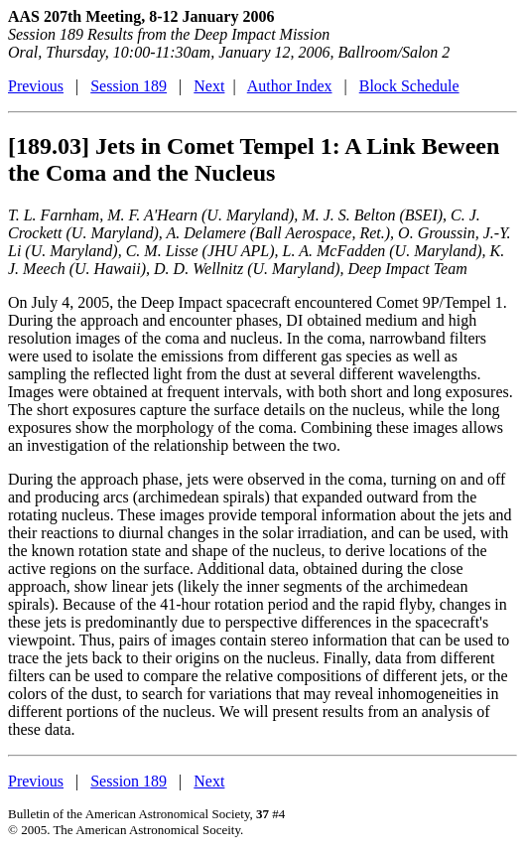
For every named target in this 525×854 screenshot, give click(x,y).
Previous (36, 85)
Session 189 (128, 85)
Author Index (289, 85)
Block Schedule (409, 85)
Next (209, 85)
